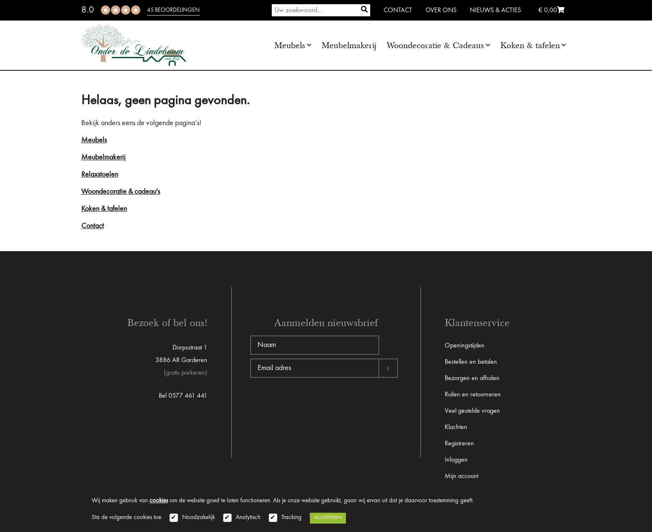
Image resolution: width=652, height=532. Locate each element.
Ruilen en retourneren (473, 394)
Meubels (289, 45)
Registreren (459, 443)
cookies (158, 501)
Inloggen (456, 460)
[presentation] (314, 404)
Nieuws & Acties (495, 10)
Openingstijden (464, 345)
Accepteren (328, 517)
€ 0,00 (551, 10)
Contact (398, 10)
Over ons (440, 10)
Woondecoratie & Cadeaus (435, 45)
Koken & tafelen (530, 45)
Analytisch (248, 517)
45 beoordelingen (173, 10)
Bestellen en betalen (471, 362)
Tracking (291, 517)
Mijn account (461, 476)
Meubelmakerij (349, 45)
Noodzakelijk (198, 517)
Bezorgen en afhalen (472, 378)
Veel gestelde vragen (472, 411)
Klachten (456, 427)
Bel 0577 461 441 (183, 396)
